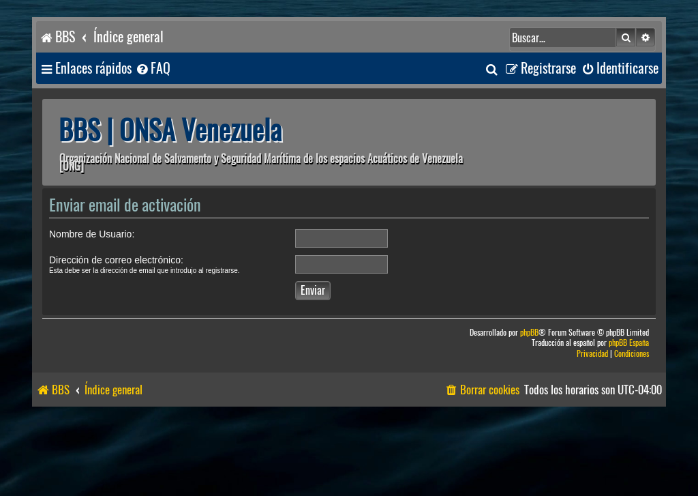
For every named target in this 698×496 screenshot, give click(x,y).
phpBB (529, 332)
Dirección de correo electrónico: (116, 259)
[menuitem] (152, 68)
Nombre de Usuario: (91, 234)
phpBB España (629, 343)
